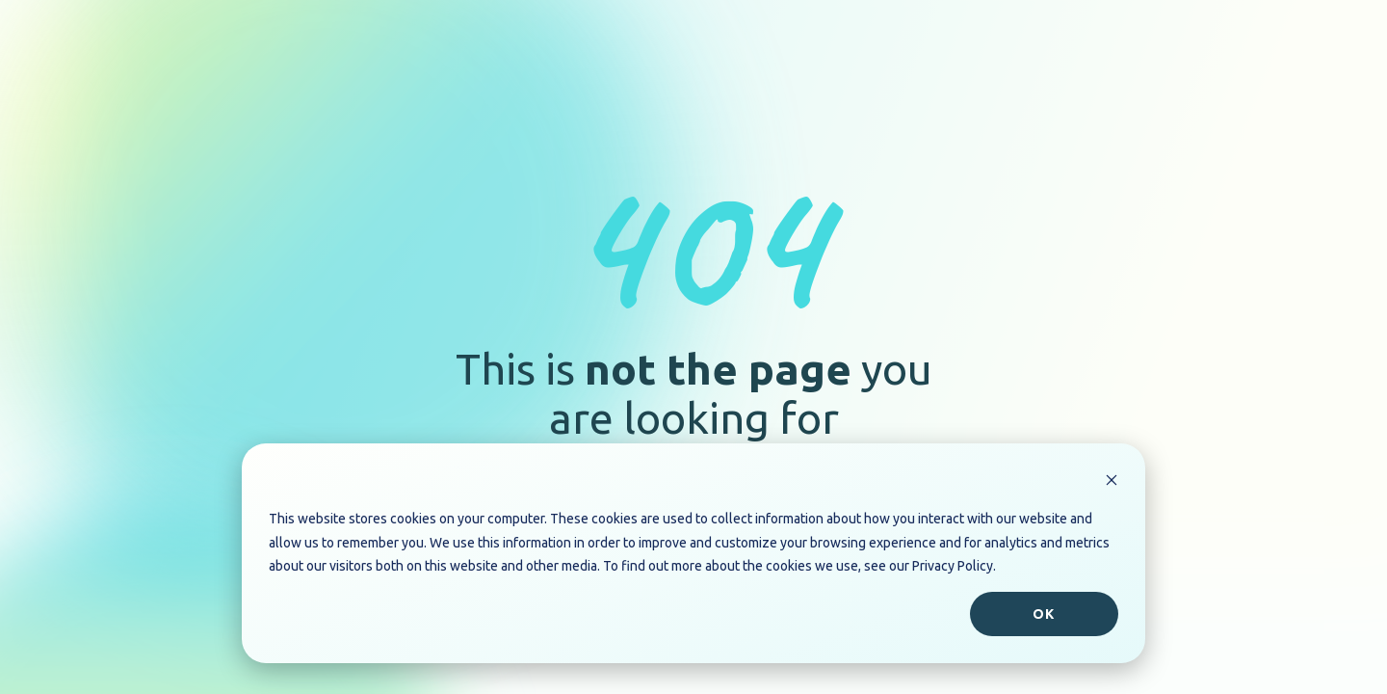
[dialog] (693, 553)
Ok (1044, 614)
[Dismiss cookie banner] (1111, 482)
